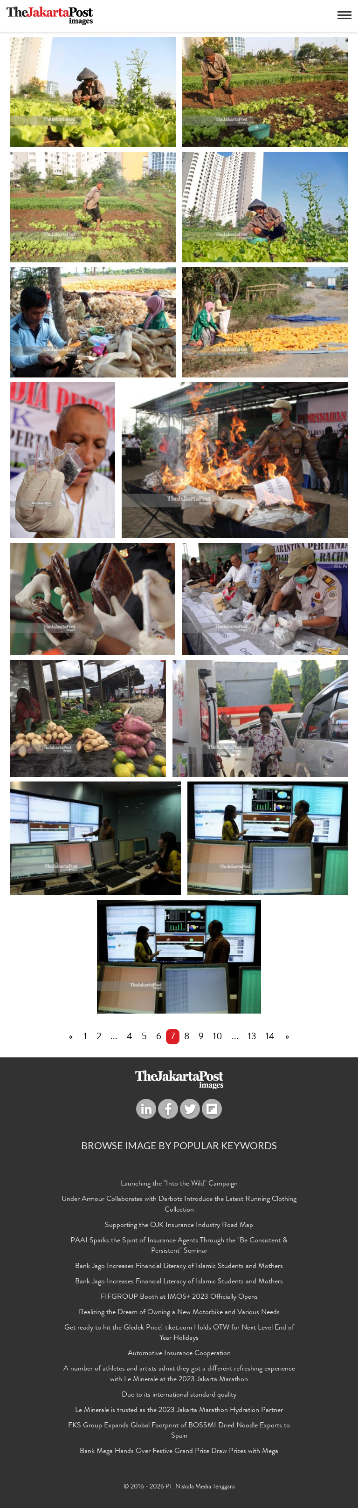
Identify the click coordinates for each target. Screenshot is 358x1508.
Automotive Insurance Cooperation (179, 1354)
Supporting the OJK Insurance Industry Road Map (179, 1226)
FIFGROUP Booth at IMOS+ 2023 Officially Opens (179, 1298)
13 (252, 1037)
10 (217, 1037)
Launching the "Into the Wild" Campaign (179, 1184)
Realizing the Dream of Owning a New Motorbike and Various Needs (179, 1313)
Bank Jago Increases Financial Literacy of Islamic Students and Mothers (179, 1267)
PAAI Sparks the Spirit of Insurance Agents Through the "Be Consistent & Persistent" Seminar (179, 1247)
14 (270, 1037)
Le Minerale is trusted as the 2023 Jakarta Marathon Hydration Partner (179, 1411)
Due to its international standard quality (179, 1395)
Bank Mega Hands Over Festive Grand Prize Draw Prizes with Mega (179, 1452)
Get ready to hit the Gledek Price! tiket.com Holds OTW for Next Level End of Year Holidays (179, 1334)
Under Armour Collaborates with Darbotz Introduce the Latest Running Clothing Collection (179, 1205)
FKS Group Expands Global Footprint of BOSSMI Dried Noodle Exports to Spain (179, 1432)
